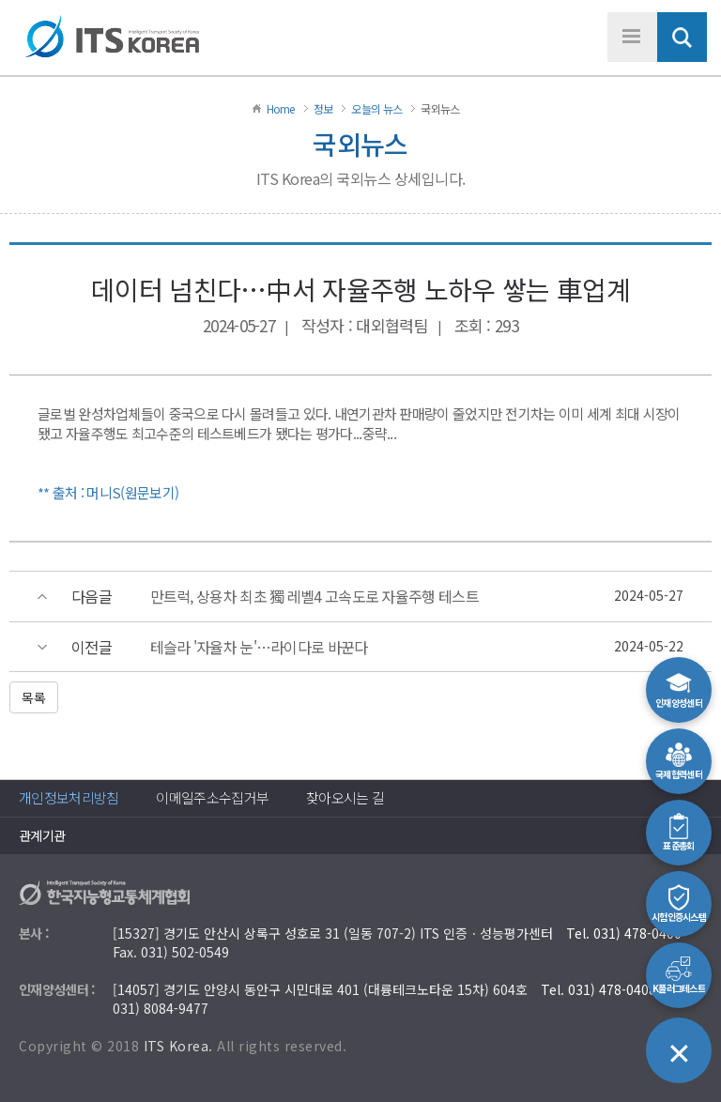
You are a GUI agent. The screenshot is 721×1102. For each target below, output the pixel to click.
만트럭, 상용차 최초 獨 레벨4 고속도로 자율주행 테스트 (314, 596)
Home (281, 108)
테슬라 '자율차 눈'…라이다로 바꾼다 (259, 647)
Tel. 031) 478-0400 (624, 933)
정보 (323, 108)
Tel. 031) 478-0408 (598, 989)
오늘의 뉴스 (376, 108)
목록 (34, 697)
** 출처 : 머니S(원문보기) (108, 492)
